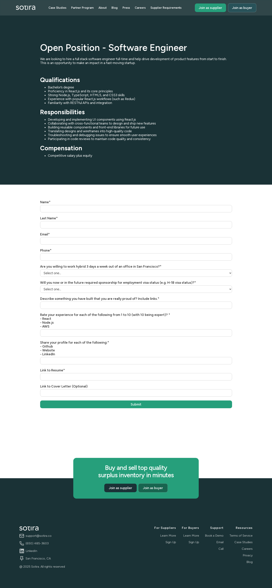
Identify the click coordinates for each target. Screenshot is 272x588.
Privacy (248, 555)
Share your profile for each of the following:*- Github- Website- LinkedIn (74, 348)
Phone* (46, 250)
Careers (140, 8)
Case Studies (57, 8)
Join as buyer (242, 8)
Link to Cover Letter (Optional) (64, 386)
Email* (45, 234)
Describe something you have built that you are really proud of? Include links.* (99, 299)
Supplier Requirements (165, 8)
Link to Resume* (52, 370)
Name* (45, 202)
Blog (114, 8)
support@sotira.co (39, 535)
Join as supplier (210, 8)
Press (126, 8)
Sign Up (171, 542)
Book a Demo (214, 535)
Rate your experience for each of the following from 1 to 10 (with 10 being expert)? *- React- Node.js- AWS (105, 320)
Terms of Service (241, 535)
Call (221, 548)
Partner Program (82, 8)
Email (220, 542)
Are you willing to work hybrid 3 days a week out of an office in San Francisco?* (100, 266)
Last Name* (49, 218)
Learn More (168, 535)
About (102, 8)
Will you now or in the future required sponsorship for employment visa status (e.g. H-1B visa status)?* (118, 282)
